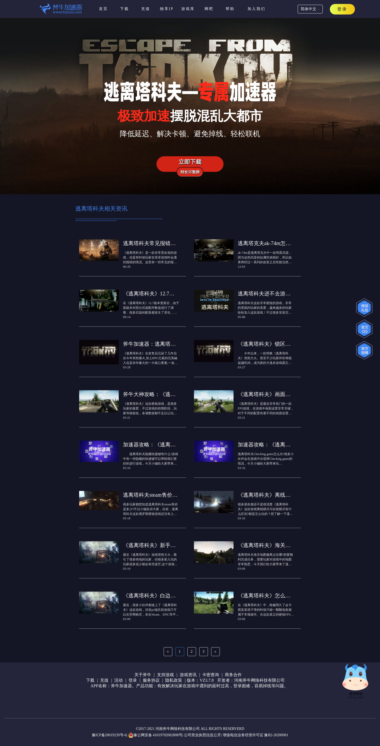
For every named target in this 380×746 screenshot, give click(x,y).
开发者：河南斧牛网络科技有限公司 (251, 680)
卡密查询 (210, 674)
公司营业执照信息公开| (203, 735)
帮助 (230, 9)
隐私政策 (173, 680)
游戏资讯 (188, 674)
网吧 (209, 9)
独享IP (167, 9)
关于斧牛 (142, 674)
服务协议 (151, 680)
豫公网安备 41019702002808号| (155, 735)
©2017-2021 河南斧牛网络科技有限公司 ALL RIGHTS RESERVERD (190, 729)
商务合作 (233, 674)
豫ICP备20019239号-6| (109, 735)
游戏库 (188, 9)
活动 (118, 680)
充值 (145, 9)
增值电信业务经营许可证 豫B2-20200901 (255, 735)
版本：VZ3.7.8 (200, 680)
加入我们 (256, 9)
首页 (103, 9)
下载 (124, 9)
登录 (133, 680)
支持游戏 (165, 674)
